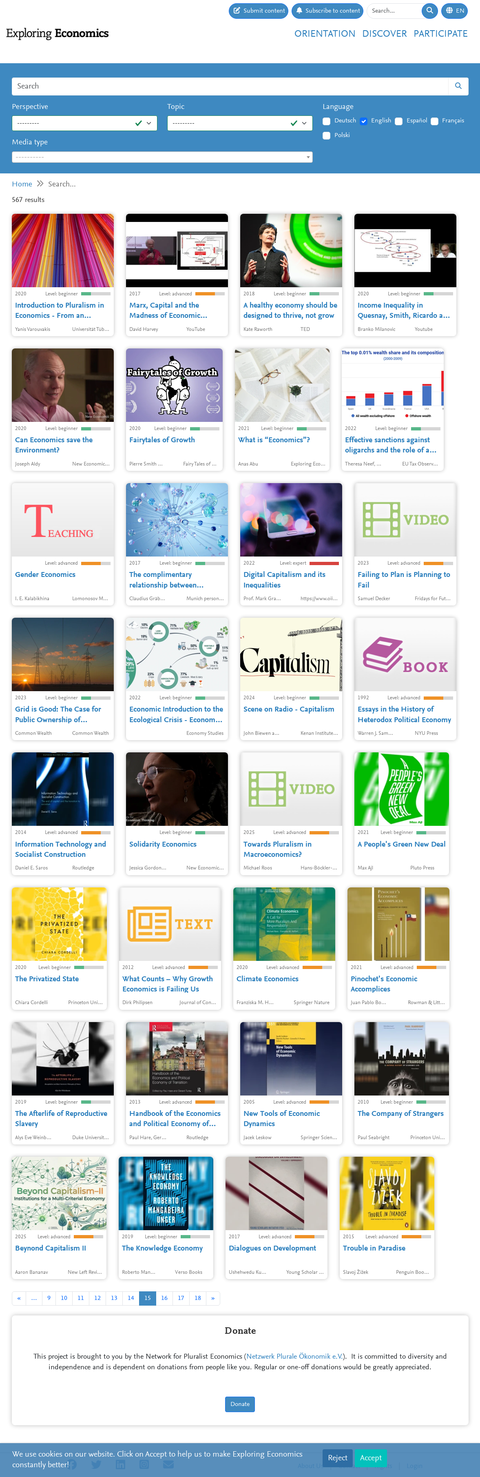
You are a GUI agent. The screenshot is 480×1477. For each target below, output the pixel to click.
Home (22, 185)
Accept (371, 1458)
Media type (30, 142)
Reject (337, 1458)
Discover (384, 34)
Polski (342, 135)
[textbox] (162, 157)
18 (198, 1298)
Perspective (30, 107)
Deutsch (345, 121)
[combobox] (162, 157)
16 (164, 1298)
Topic (175, 107)
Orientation (325, 34)
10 (64, 1298)
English (381, 121)
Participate (441, 34)
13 (114, 1298)
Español (417, 121)
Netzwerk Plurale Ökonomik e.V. (294, 1357)
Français (453, 121)
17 (181, 1298)
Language (338, 107)
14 (131, 1298)
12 (97, 1298)
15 (147, 1298)
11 (80, 1298)
